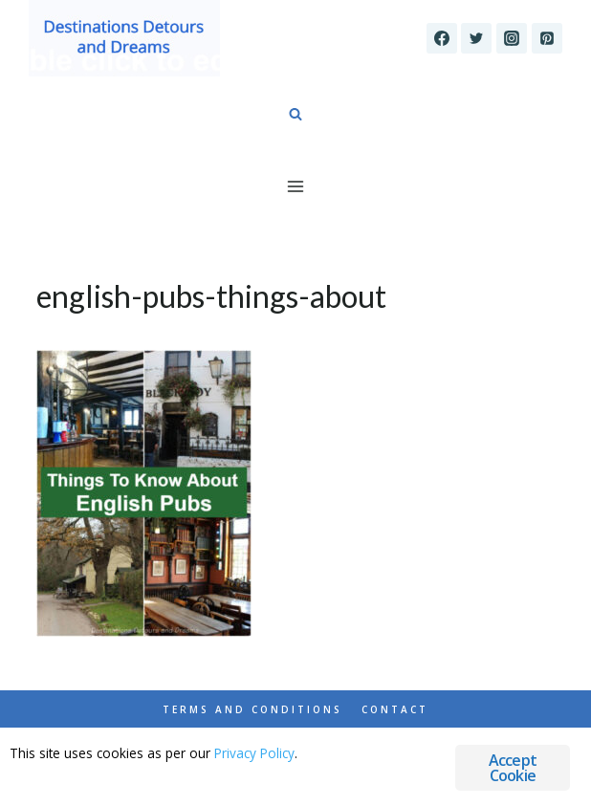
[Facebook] (442, 38)
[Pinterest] (547, 38)
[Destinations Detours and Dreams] (124, 38)
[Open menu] (296, 186)
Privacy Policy (254, 753)
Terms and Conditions (252, 709)
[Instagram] (511, 38)
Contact (394, 709)
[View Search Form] (295, 114)
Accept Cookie (512, 768)
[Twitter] (476, 38)
